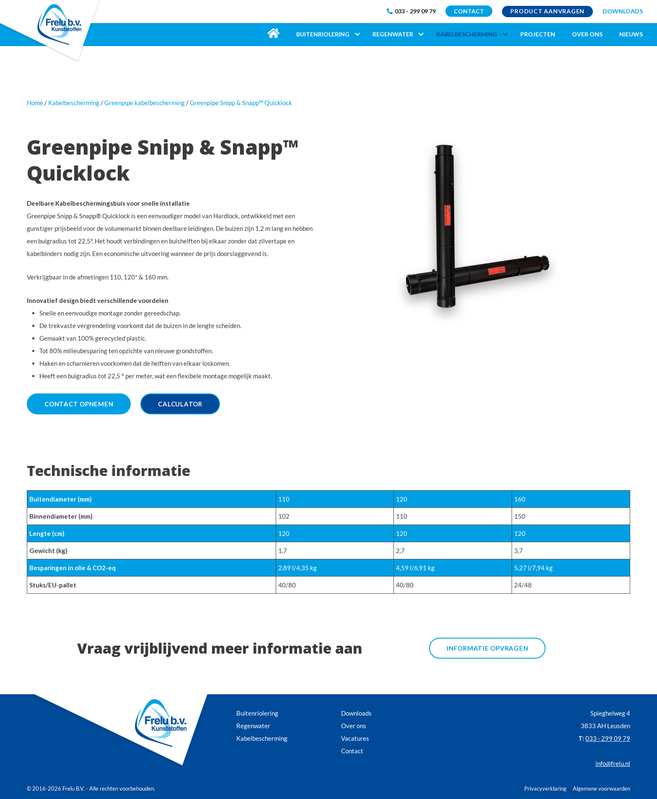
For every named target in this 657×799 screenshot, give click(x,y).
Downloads (356, 713)
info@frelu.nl (612, 763)
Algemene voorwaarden (601, 788)
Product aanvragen (547, 11)
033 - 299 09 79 (411, 11)
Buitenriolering (257, 713)
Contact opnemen (78, 404)
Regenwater (253, 725)
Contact (352, 751)
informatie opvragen (487, 648)
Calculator (180, 404)
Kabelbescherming (261, 738)
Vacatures (355, 738)
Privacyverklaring (545, 788)
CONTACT (469, 11)
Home (35, 102)
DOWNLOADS (623, 11)
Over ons (353, 725)
